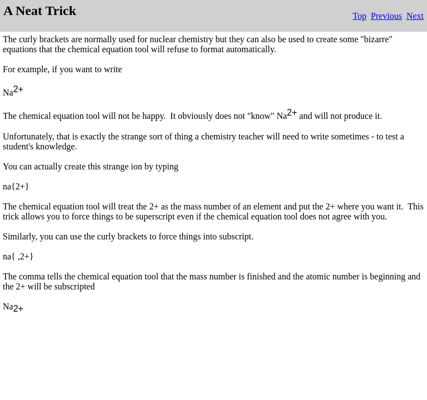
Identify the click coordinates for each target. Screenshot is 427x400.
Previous (386, 16)
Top (359, 16)
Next (415, 16)
